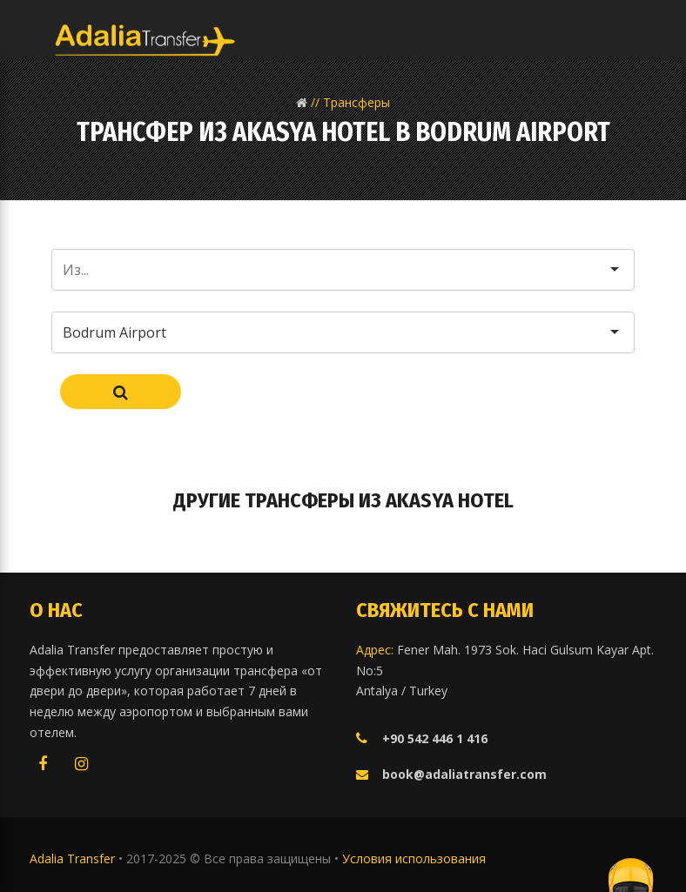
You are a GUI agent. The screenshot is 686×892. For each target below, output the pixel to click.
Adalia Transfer (74, 858)
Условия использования (414, 858)
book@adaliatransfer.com (464, 774)
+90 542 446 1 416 (435, 738)
